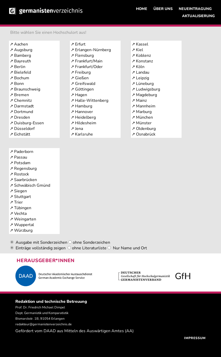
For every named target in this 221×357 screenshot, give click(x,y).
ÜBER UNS (163, 8)
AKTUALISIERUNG (198, 15)
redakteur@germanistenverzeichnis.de (43, 324)
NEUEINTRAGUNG (195, 8)
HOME (141, 8)
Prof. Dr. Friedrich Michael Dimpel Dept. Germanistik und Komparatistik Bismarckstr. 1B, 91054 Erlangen (41, 313)
